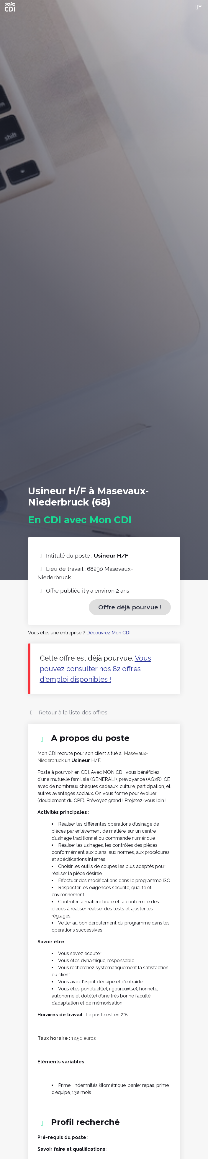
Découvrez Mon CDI (108, 633)
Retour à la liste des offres (73, 712)
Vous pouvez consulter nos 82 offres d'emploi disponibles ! (95, 669)
